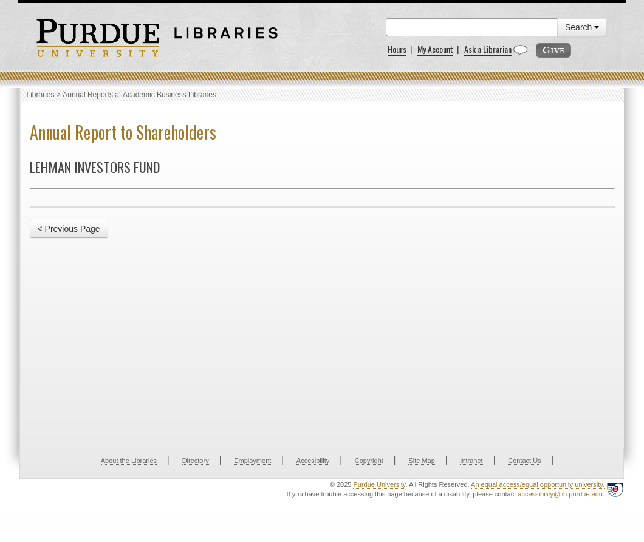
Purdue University (379, 484)
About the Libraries (129, 460)
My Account (435, 48)
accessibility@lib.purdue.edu (560, 494)
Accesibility (312, 460)
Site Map (421, 460)
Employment (252, 460)
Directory (195, 460)
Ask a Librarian (488, 48)
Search (582, 27)
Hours (397, 48)
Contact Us (524, 460)
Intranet (471, 460)
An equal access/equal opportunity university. (538, 484)
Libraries (41, 94)
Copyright (369, 460)
